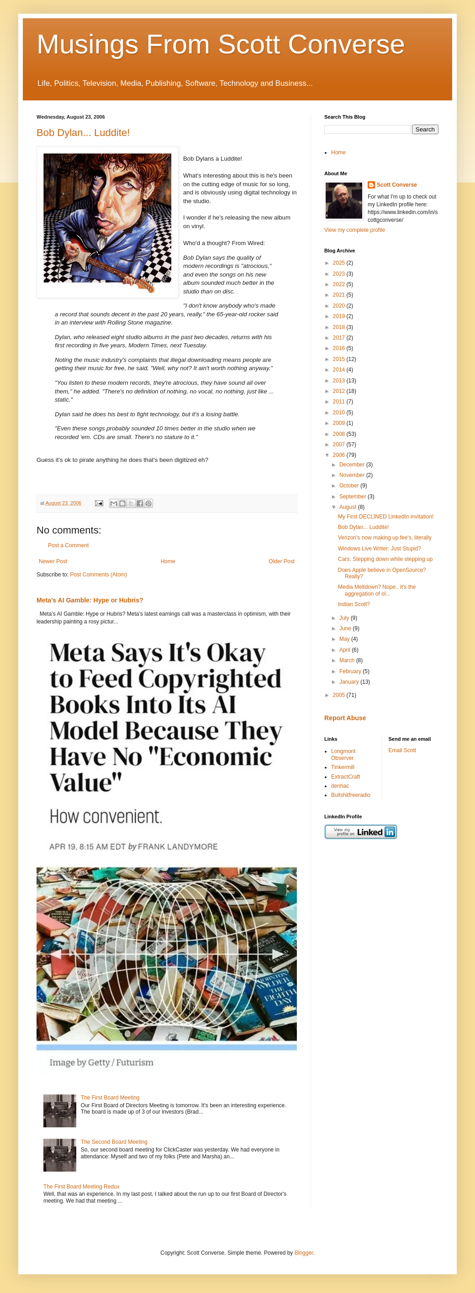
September (353, 496)
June (346, 628)
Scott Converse (397, 185)
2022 (340, 284)
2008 (340, 434)
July (345, 618)
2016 (340, 348)
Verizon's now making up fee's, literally (385, 537)
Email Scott (403, 750)
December (352, 464)
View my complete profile (354, 230)
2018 (340, 327)
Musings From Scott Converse (221, 44)
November (352, 475)
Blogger (304, 1253)
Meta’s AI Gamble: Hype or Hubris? (90, 600)
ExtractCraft (345, 777)
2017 (340, 338)
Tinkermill (342, 767)
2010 (340, 412)
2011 (340, 401)
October (349, 485)
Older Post (282, 561)
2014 (340, 369)
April (345, 650)
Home (168, 561)
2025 (340, 263)
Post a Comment (68, 545)
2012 (340, 391)
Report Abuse (345, 718)
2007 (340, 444)
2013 (340, 380)
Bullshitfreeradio (350, 795)
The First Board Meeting (110, 1097)
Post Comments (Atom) (98, 574)
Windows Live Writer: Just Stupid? (379, 548)
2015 (340, 359)
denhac (340, 786)
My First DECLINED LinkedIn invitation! (385, 516)
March (347, 660)
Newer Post (53, 561)
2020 (340, 306)
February (351, 671)
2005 (340, 695)
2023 (340, 274)
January (349, 682)
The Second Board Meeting (114, 1142)
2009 (340, 423)
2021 (340, 295)
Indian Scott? (354, 604)
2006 (340, 455)
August (348, 507)
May (345, 639)
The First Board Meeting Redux (81, 1186)
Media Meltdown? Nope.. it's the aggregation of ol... (377, 590)
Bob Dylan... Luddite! (83, 132)
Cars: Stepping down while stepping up (385, 559)
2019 (340, 316)
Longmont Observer (343, 754)
